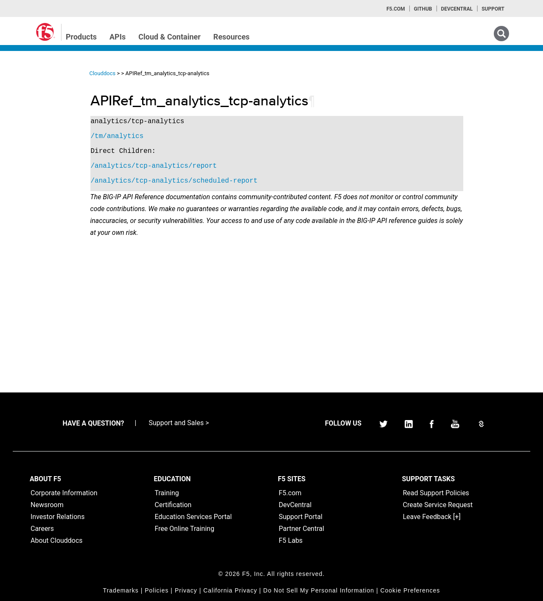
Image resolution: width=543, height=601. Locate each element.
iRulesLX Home (38, 159)
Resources (231, 36)
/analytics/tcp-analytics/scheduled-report (236, 181)
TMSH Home (35, 174)
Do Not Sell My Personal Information (318, 590)
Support (492, 9)
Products (81, 36)
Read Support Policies (436, 493)
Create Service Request (438, 505)
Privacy (186, 590)
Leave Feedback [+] (432, 517)
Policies (156, 590)
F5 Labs (290, 540)
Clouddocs (165, 73)
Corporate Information (64, 493)
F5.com (395, 9)
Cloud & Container (169, 36)
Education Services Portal (193, 517)
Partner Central (301, 529)
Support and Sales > (178, 423)
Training (167, 493)
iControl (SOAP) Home (47, 128)
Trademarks (121, 590)
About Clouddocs (57, 540)
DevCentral (295, 505)
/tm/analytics (179, 136)
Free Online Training (185, 529)
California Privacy (230, 590)
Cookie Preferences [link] (410, 590)
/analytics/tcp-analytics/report (216, 166)
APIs (117, 36)
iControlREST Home (44, 113)
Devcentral (457, 9)
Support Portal (300, 517)
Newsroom (47, 505)
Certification (173, 505)
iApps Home (34, 98)
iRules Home (34, 144)
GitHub (423, 9)
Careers (42, 529)
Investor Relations (57, 517)
